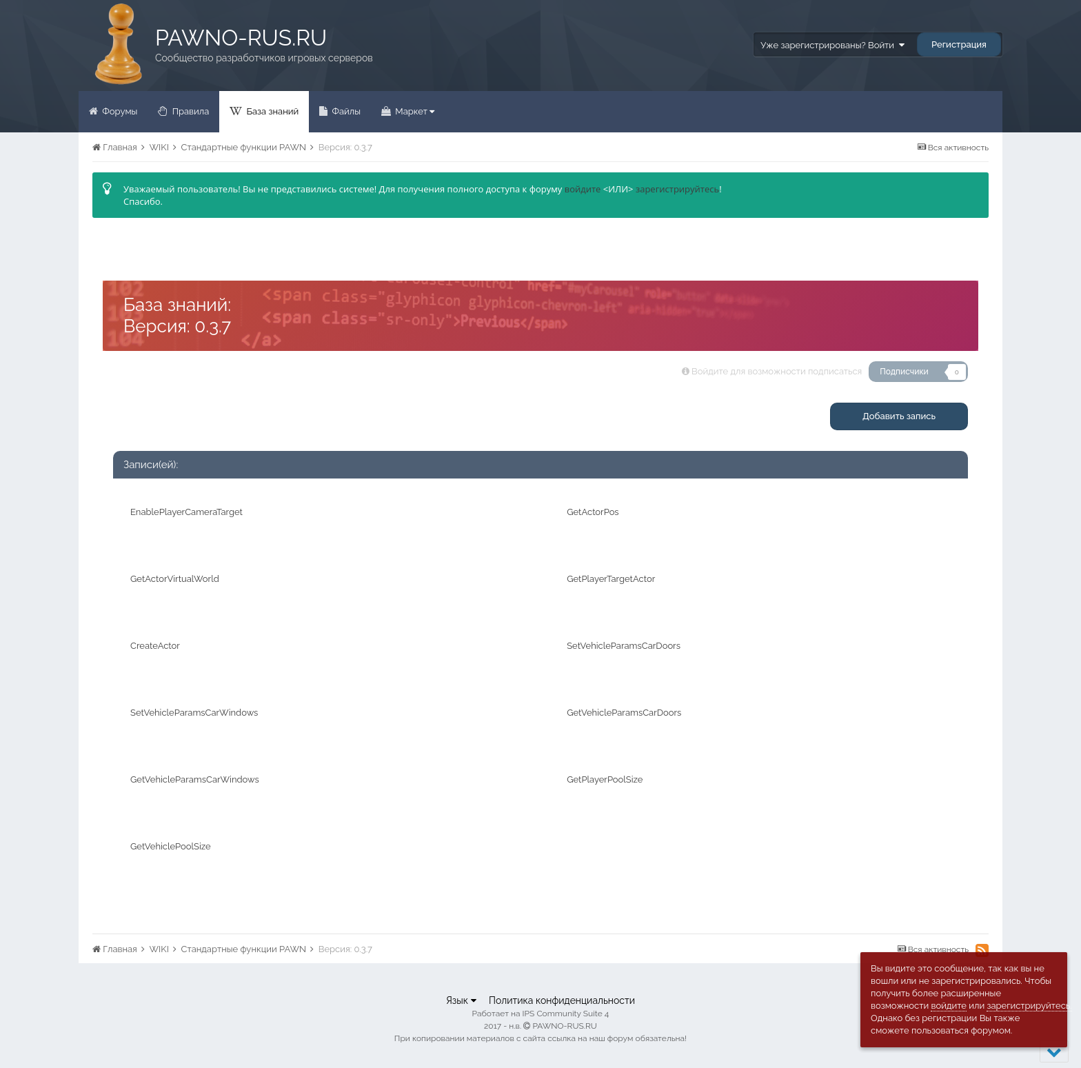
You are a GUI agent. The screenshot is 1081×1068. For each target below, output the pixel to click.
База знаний (271, 111)
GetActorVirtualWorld (174, 579)
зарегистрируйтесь (677, 189)
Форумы (118, 111)
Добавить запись (899, 416)
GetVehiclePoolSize (170, 846)
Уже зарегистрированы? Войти (832, 45)
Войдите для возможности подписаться (776, 371)
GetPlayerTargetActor (611, 579)
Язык (461, 1000)
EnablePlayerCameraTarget (186, 512)
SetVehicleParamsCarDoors (623, 646)
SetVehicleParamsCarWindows (194, 712)
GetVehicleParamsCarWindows (194, 779)
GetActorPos (592, 512)
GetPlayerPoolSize (605, 779)
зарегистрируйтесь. (1029, 1005)
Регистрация (959, 44)
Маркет (413, 111)
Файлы (345, 111)
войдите (583, 189)
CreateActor (155, 646)
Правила (189, 111)
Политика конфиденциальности (562, 1000)
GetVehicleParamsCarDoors (624, 712)
